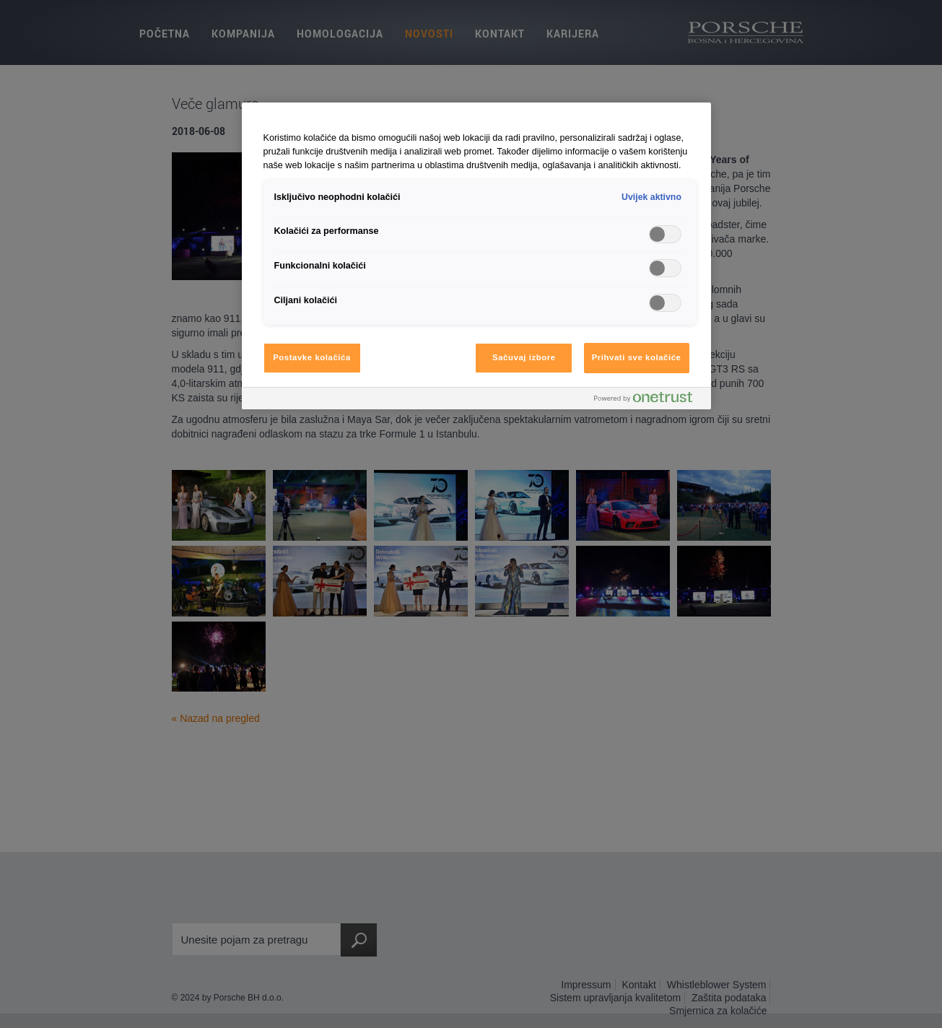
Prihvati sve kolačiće (636, 357)
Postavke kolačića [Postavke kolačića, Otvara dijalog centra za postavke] (312, 357)
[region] (476, 256)
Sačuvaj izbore (524, 357)
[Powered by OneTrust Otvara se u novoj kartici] (649, 400)
